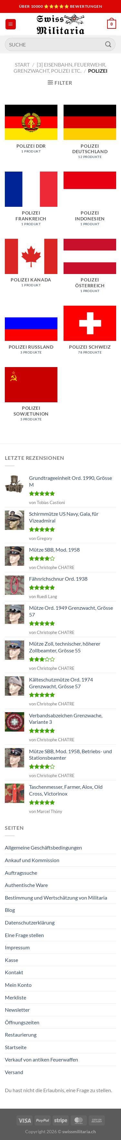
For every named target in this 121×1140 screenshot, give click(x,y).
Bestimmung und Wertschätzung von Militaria (56, 897)
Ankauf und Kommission (32, 860)
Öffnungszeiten (22, 1022)
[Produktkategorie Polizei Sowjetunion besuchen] (31, 397)
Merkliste (15, 997)
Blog (10, 910)
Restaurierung (20, 1034)
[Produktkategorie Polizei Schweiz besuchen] (90, 333)
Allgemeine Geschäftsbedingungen (43, 847)
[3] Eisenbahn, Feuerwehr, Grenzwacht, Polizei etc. (60, 67)
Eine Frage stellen (24, 935)
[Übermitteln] (108, 44)
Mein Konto (18, 985)
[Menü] (10, 24)
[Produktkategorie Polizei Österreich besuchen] (90, 269)
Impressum (17, 947)
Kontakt (14, 972)
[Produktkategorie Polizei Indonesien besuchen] (90, 202)
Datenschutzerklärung (30, 922)
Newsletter (17, 1010)
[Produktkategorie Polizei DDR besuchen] (31, 132)
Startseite (15, 1047)
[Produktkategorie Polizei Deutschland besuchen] (90, 135)
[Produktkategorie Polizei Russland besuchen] (31, 333)
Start (22, 64)
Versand (14, 1072)
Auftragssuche (21, 873)
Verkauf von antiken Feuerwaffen (41, 1059)
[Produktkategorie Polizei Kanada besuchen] (31, 266)
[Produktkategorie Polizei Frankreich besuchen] (31, 202)
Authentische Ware (26, 885)
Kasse (11, 960)
